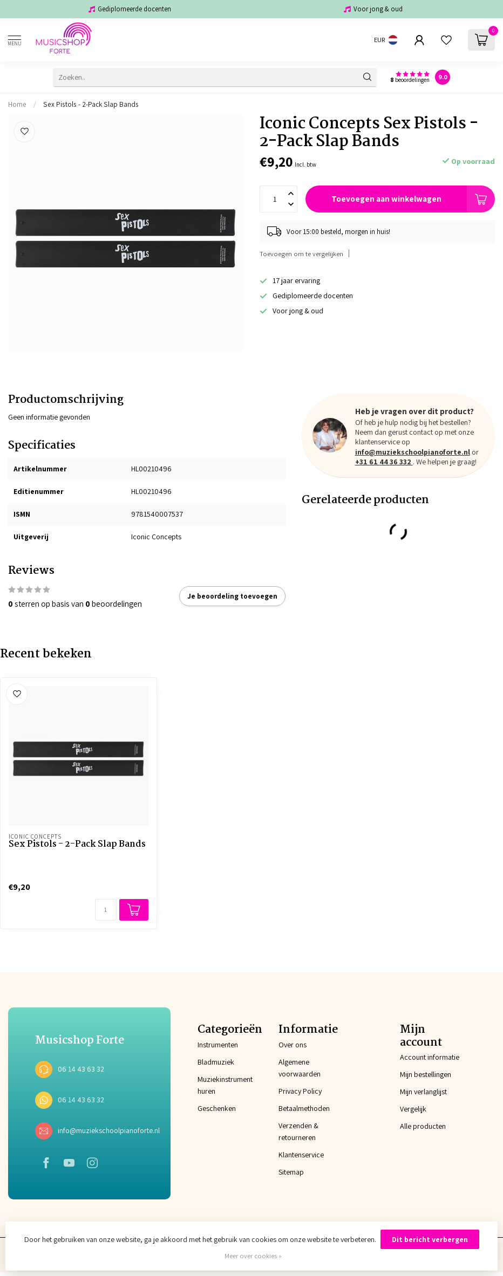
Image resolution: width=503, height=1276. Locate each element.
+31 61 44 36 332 (384, 462)
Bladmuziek (211, 1062)
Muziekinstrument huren (211, 1085)
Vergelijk (413, 1109)
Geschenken (211, 1108)
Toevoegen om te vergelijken (301, 253)
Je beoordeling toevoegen (232, 596)
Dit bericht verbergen (430, 1239)
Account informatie (429, 1057)
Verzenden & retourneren (298, 1131)
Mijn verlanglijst (423, 1091)
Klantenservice (301, 1155)
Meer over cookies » (253, 1255)
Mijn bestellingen (425, 1074)
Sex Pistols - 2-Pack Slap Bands (91, 104)
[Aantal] (106, 910)
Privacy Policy (300, 1091)
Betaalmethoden (304, 1108)
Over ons (292, 1044)
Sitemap (291, 1172)
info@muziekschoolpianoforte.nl (412, 452)
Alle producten (423, 1126)
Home (17, 104)
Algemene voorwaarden (299, 1068)
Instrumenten (211, 1044)
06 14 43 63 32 (81, 1069)
